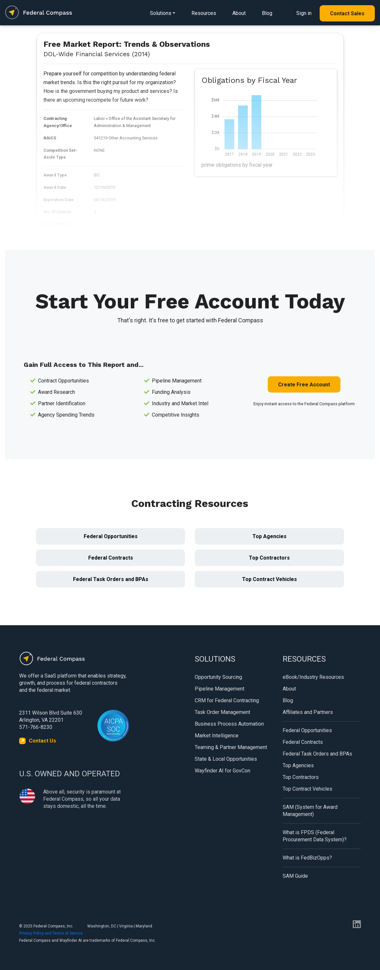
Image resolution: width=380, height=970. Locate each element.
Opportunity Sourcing (218, 677)
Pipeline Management (219, 689)
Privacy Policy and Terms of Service (51, 933)
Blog (267, 13)
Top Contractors (269, 558)
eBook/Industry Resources (313, 677)
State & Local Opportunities (226, 759)
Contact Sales (347, 13)
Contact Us (42, 741)
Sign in (304, 13)
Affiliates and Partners (308, 712)
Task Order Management (222, 712)
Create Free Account (304, 385)
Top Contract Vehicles (269, 579)
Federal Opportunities (111, 536)
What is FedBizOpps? (307, 858)
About (239, 13)
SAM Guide (295, 876)
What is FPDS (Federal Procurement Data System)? (315, 836)
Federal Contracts (110, 558)
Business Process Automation (229, 724)
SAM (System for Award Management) (310, 810)
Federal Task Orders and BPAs (110, 579)
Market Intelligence (217, 735)
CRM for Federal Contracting (227, 700)
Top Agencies (269, 536)
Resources (203, 13)
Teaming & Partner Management (231, 747)
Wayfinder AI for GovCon (222, 771)
